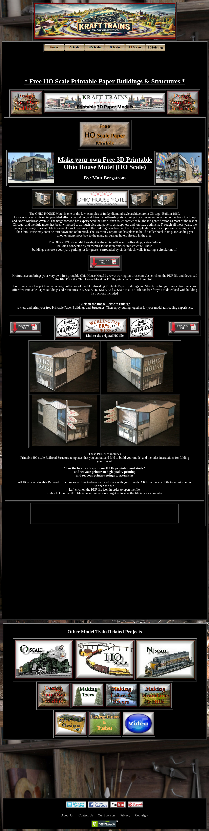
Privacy (125, 815)
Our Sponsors (107, 815)
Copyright (141, 815)
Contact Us (86, 815)
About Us (67, 815)
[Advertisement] (104, 63)
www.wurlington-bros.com (126, 275)
